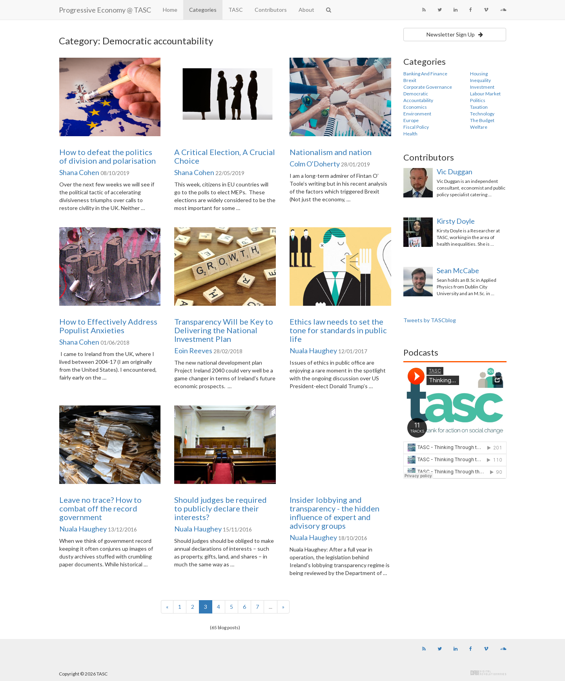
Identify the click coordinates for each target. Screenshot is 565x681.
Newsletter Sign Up (454, 34)
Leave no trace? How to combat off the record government (100, 508)
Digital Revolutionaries (488, 672)
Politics (477, 100)
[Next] (283, 606)
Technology (482, 114)
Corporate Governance (427, 87)
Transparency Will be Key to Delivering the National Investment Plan (223, 330)
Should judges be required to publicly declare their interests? (220, 508)
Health (410, 134)
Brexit (409, 80)
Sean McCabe (458, 270)
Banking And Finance (425, 74)
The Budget (482, 120)
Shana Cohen (79, 172)
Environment (417, 114)
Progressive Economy (105, 9)
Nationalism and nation (331, 152)
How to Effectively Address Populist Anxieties (108, 326)
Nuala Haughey (313, 350)
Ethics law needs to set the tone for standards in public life (338, 330)
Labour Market (485, 94)
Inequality (480, 80)
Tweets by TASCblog (429, 320)
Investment (482, 87)
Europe (411, 120)
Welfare (478, 127)
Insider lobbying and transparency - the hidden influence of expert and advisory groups (334, 512)
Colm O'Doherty (315, 163)
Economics (415, 107)
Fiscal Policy (416, 127)
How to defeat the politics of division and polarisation (107, 156)
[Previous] (167, 606)
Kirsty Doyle (456, 221)
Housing (479, 74)
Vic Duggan (454, 171)
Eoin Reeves (193, 350)
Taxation (479, 107)
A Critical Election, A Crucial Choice (224, 156)
